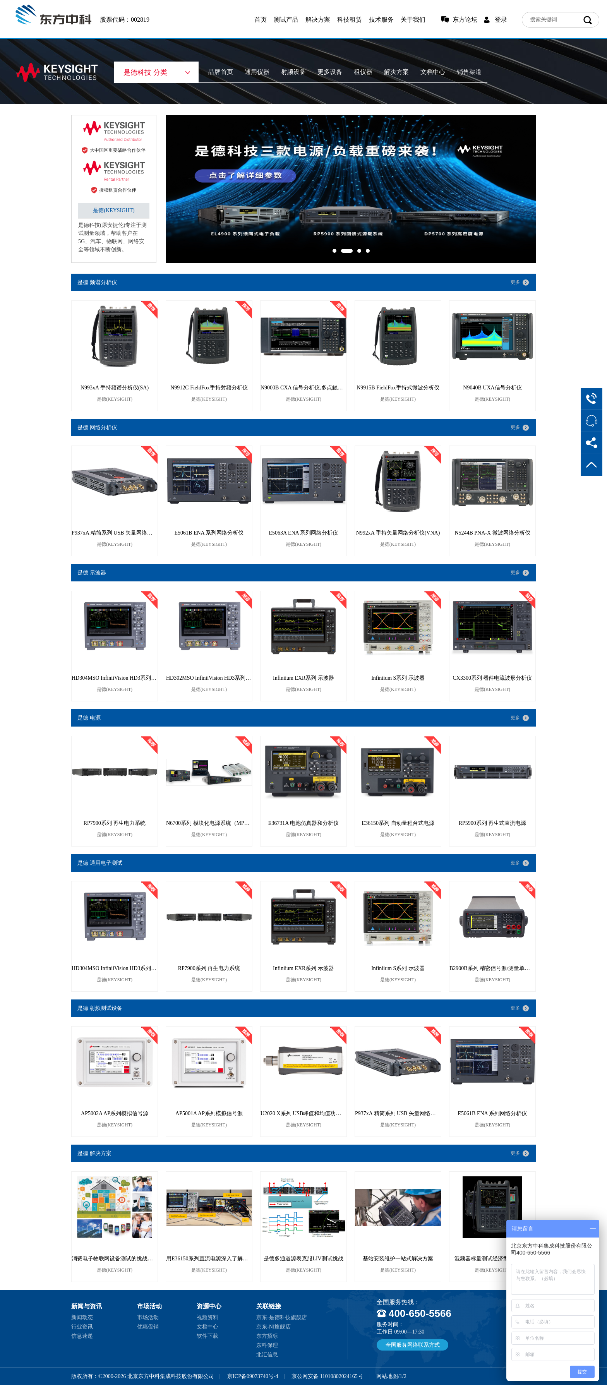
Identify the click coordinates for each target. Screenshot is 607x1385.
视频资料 (207, 1317)
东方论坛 (465, 19)
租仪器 (363, 72)
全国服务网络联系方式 (413, 1345)
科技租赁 (349, 19)
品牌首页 (220, 72)
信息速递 (82, 1336)
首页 (260, 19)
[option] (351, 189)
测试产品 (286, 19)
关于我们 (413, 19)
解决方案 (317, 19)
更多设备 (329, 72)
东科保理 (267, 1345)
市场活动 (148, 1317)
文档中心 (432, 72)
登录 (501, 19)
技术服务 (381, 19)
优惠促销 (148, 1327)
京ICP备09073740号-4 (252, 1376)
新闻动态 (82, 1317)
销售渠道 (469, 72)
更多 (515, 282)
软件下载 (207, 1336)
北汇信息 (267, 1355)
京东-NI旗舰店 (273, 1327)
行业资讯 (82, 1327)
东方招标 (267, 1336)
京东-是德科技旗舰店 (281, 1317)
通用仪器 (257, 72)
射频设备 (293, 72)
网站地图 (387, 1376)
